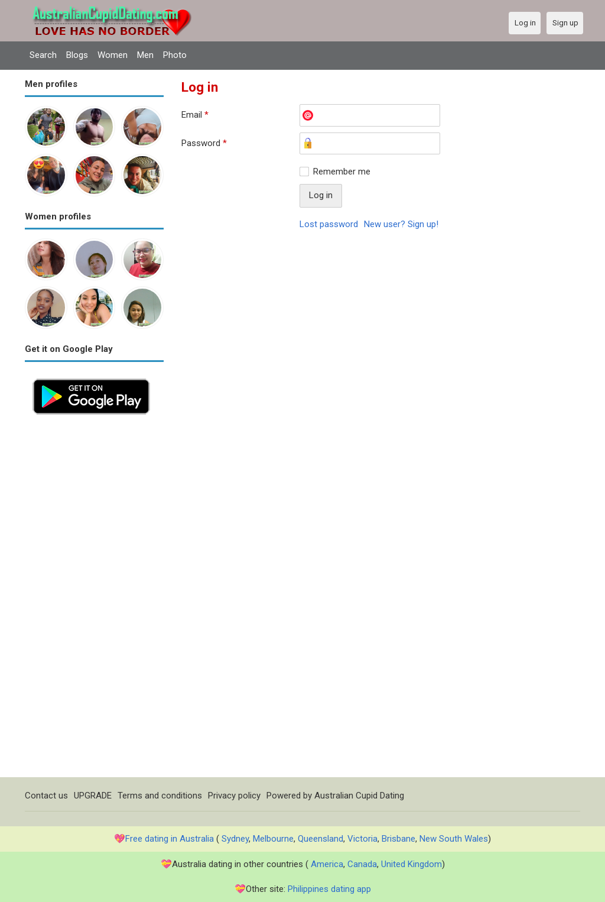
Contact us (46, 795)
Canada (362, 864)
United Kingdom (411, 864)
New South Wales (453, 838)
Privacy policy (234, 795)
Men (145, 55)
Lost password (329, 224)
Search (43, 55)
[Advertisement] (94, 599)
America (327, 864)
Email (195, 114)
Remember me (341, 171)
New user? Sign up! (401, 224)
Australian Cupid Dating (359, 795)
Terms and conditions (160, 795)
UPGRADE (93, 795)
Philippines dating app (329, 889)
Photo (175, 55)
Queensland (320, 838)
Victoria (362, 838)
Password (204, 143)
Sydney (235, 838)
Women (112, 55)
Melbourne (273, 838)
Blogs (77, 55)
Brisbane (398, 838)
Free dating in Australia (169, 838)
